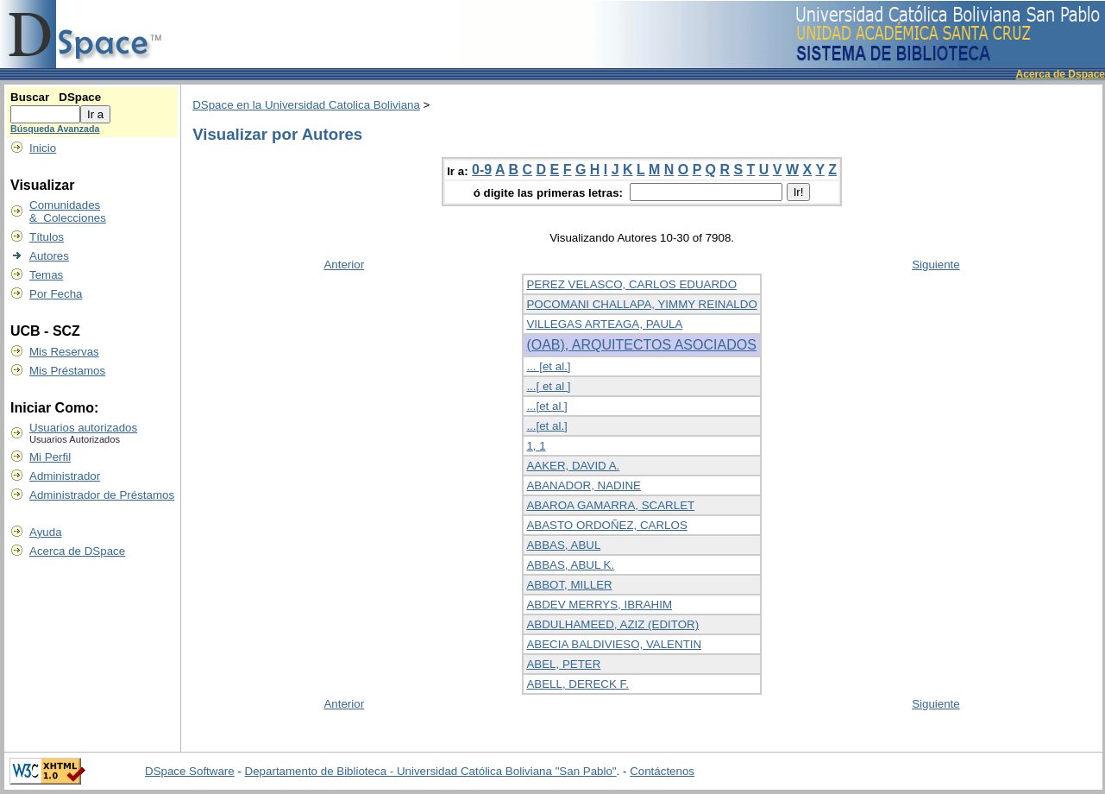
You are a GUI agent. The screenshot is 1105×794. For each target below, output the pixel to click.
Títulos (46, 236)
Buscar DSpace (55, 97)
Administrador (64, 475)
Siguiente (936, 264)
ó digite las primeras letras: (550, 192)
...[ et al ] (548, 386)
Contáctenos (662, 771)
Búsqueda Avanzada (54, 128)
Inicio (42, 148)
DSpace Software (190, 771)
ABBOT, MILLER (569, 584)
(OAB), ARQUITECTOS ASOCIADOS (641, 344)
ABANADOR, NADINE (583, 485)
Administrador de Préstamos (101, 494)
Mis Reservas (64, 351)
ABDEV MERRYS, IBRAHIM (599, 604)
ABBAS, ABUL (563, 545)
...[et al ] (546, 406)
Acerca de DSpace (77, 551)
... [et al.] (548, 366)
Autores (49, 255)
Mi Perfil (50, 457)
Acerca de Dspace (1060, 74)
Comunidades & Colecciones (67, 211)
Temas (46, 274)
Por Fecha (56, 293)
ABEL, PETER (563, 664)
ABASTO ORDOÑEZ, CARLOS (606, 525)
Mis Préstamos (67, 370)
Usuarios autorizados (83, 427)
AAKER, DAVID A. (572, 465)
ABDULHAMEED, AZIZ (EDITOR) (612, 624)
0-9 (482, 169)
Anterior (343, 264)
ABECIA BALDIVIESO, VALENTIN (613, 644)
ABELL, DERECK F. (577, 683)
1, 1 (535, 445)
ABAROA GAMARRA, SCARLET (610, 505)
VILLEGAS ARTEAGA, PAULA (604, 324)
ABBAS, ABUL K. (570, 564)
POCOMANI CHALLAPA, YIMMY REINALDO (641, 304)
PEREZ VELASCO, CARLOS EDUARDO (631, 284)
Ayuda (45, 532)
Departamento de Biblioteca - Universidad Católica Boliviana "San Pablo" (431, 771)
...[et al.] (546, 425)
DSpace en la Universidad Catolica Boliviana (306, 104)
